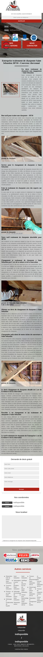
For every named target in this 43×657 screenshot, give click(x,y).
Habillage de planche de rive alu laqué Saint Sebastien (23, 586)
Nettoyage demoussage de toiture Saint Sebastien (16, 596)
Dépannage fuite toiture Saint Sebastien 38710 (31, 591)
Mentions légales (21, 646)
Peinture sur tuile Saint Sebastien (8, 594)
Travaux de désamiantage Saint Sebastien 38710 (31, 580)
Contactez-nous (21, 649)
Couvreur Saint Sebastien (8, 587)
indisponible (15, 26)
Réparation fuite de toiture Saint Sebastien (8, 579)
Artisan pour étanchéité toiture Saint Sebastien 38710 (23, 600)
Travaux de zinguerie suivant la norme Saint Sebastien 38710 (39, 595)
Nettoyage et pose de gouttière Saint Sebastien (16, 585)
